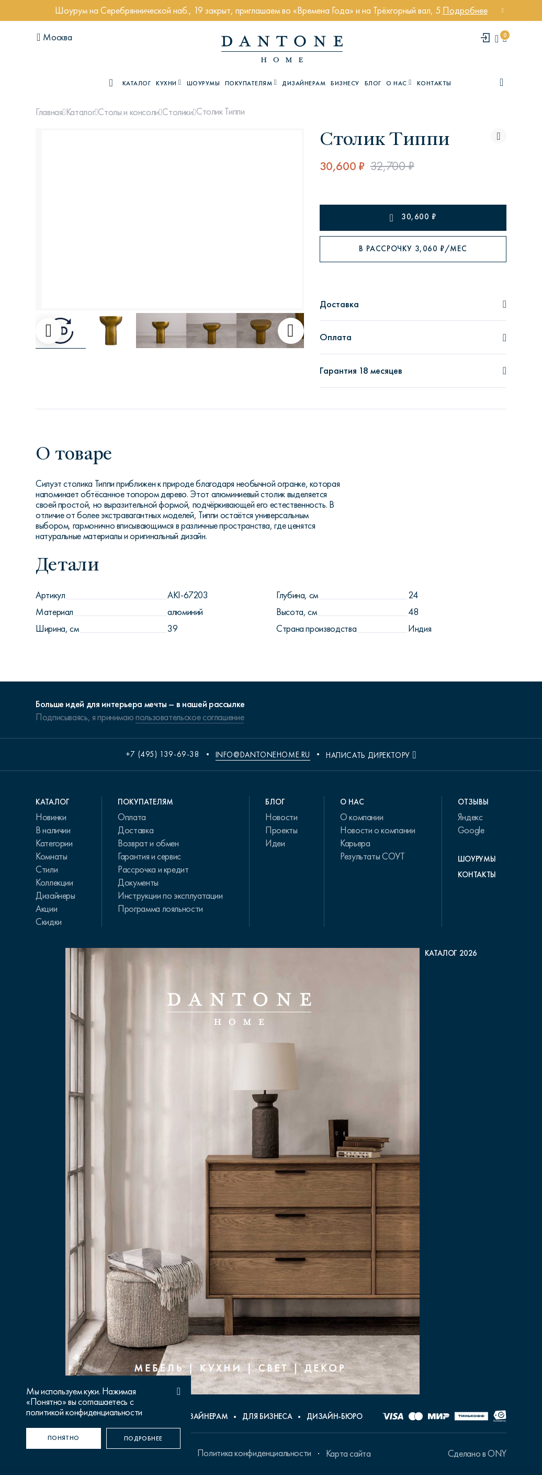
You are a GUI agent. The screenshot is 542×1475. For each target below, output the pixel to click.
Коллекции (54, 882)
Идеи (275, 843)
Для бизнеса (267, 1416)
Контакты (434, 83)
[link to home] (282, 49)
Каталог (80, 112)
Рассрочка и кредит (153, 869)
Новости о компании (377, 830)
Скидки (49, 922)
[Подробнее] (143, 1438)
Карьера (355, 843)
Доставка (135, 830)
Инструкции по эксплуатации (170, 895)
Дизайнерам (303, 83)
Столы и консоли (128, 112)
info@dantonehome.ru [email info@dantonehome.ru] (263, 754)
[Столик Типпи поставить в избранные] (498, 136)
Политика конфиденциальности (254, 1453)
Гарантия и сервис (149, 856)
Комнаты (51, 856)
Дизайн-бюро (334, 1416)
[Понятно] (63, 1438)
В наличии (53, 830)
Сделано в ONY (477, 1453)
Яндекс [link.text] (470, 817)
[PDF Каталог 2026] (271, 1174)
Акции (46, 908)
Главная (49, 112)
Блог (373, 83)
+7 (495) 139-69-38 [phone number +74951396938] (163, 754)
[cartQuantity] (504, 38)
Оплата (132, 817)
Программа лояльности (160, 908)
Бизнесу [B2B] (345, 83)
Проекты (281, 830)
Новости (281, 817)
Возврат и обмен (148, 843)
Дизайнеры (55, 895)
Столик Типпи (220, 111)
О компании (361, 817)
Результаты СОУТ (372, 856)
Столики (177, 112)
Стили (47, 869)
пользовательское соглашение (190, 717)
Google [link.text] (471, 830)
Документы (138, 882)
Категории (54, 843)
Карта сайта (348, 1453)
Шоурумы (203, 83)
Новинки (51, 817)
